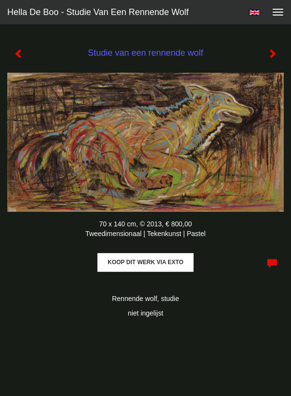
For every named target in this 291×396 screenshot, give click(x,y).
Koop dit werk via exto (145, 262)
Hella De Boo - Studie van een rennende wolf (98, 12)
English (254, 13)
